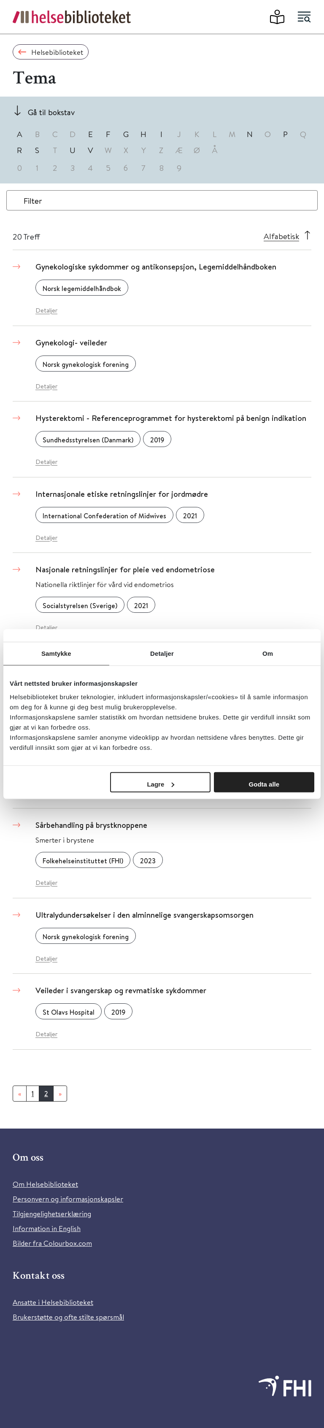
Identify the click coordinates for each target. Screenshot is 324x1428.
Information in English (47, 1228)
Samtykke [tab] (56, 653)
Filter (33, 200)
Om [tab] (267, 653)
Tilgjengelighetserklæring (52, 1213)
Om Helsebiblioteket (45, 1184)
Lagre (160, 783)
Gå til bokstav (51, 112)
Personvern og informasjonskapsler (68, 1199)
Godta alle (264, 783)
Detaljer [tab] (162, 653)
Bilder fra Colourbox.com (52, 1243)
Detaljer (46, 310)
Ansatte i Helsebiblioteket (53, 1302)
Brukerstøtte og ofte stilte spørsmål (68, 1317)
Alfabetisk (281, 236)
